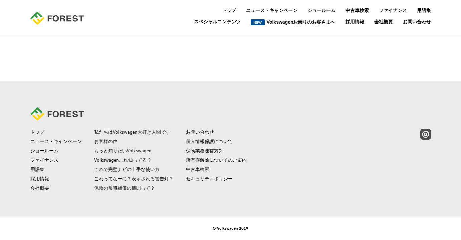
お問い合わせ (417, 21)
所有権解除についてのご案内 (216, 160)
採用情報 (354, 21)
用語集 (424, 10)
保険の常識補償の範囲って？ (124, 188)
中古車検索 (357, 10)
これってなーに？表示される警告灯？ (134, 178)
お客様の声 (106, 141)
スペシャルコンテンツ (217, 21)
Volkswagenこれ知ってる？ (123, 160)
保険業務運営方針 (204, 150)
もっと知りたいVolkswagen (123, 150)
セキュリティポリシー (209, 178)
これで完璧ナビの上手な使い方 (127, 169)
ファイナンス (393, 10)
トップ (229, 10)
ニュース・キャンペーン (271, 10)
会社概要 (383, 21)
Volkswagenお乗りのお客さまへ (293, 22)
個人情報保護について (209, 141)
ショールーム (321, 10)
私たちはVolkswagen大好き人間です (132, 132)
